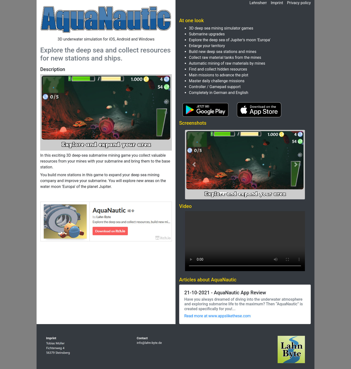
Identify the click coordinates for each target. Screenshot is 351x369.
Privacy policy (299, 2)
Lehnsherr (258, 2)
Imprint (277, 2)
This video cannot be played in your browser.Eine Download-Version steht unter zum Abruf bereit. (245, 241)
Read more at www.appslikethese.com (217, 316)
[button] (194, 165)
